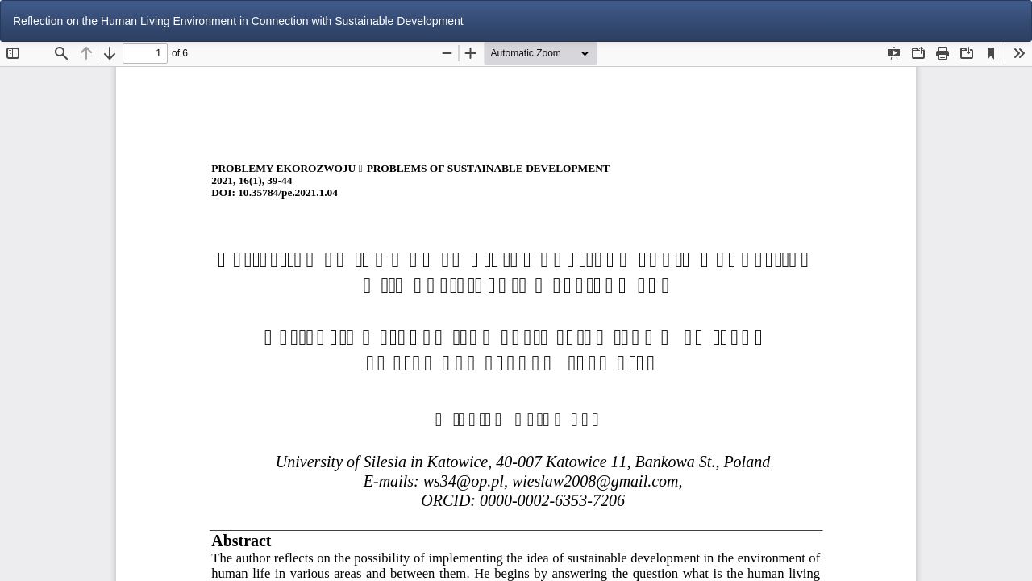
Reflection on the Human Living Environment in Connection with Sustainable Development (238, 21)
